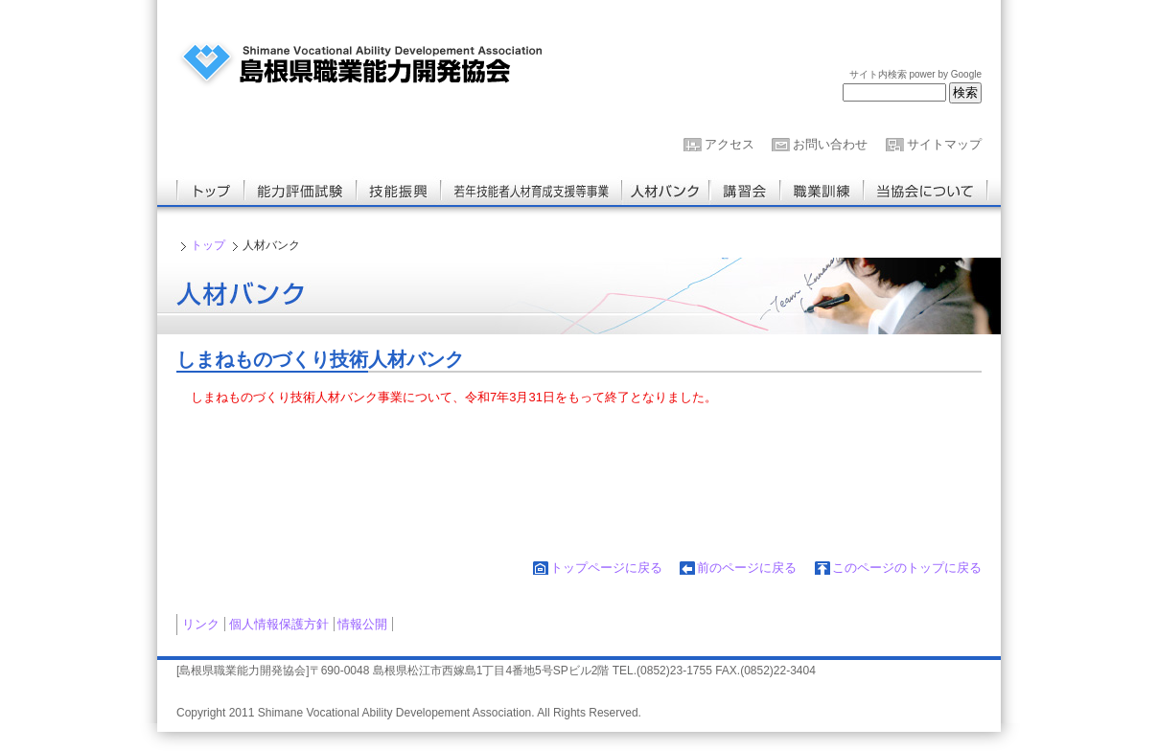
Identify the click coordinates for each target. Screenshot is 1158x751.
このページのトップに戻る (907, 567)
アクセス (729, 144)
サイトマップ (944, 144)
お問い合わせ (830, 144)
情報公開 (362, 624)
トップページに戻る (606, 567)
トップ (208, 245)
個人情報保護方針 (279, 624)
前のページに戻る (747, 567)
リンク (201, 624)
